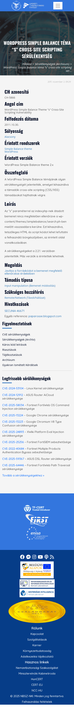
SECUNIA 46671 (14, 311)
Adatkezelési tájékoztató (37, 656)
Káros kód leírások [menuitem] (14, 344)
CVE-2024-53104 (13, 388)
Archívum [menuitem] (8, 360)
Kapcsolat (37, 634)
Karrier (37, 645)
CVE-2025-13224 (12, 415)
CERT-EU (37, 685)
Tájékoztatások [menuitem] (12, 355)
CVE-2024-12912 (12, 395)
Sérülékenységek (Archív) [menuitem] (18, 339)
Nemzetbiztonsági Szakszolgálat (37, 668)
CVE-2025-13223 (12, 421)
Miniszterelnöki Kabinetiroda (37, 673)
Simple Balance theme (18, 149)
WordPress (11, 151)
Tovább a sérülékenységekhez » (23, 475)
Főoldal (27, 64)
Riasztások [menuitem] (9, 349)
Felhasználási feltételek (37, 702)
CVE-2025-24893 (13, 432)
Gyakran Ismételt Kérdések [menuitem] (20, 365)
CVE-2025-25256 (13, 442)
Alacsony (10, 137)
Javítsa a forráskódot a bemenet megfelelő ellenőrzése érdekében (33, 272)
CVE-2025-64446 (13, 465)
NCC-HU (37, 690)
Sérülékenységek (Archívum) (52, 64)
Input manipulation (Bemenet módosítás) (30, 285)
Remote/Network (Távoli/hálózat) (25, 297)
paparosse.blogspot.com (44, 316)
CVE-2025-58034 (13, 405)
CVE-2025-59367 (13, 459)
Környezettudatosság (37, 651)
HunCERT (37, 679)
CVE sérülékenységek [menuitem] (16, 334)
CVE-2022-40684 (13, 448)
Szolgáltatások (37, 639)
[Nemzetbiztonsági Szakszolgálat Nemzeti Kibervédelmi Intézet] (28, 5)
